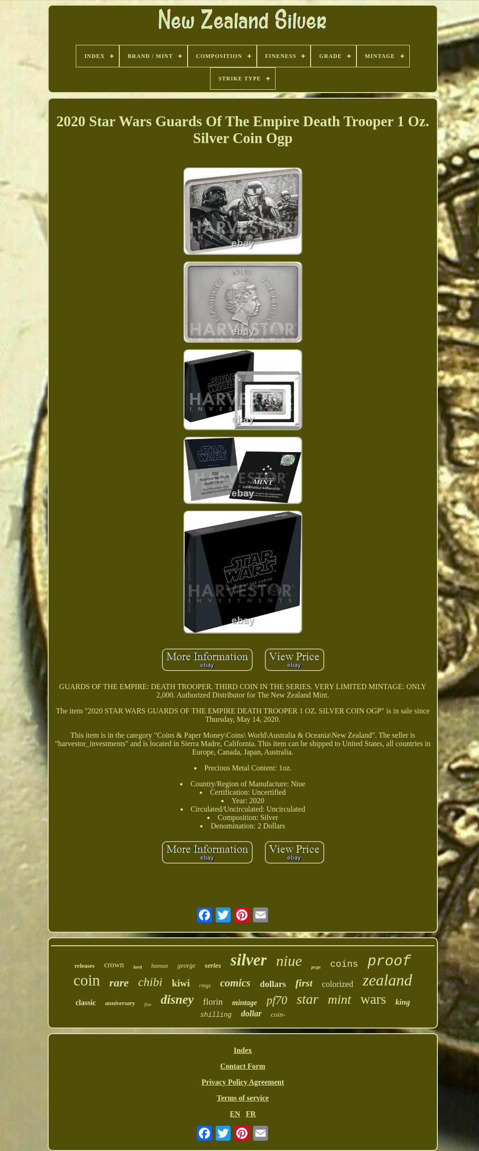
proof (389, 961)
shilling (216, 1015)
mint (339, 999)
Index (242, 1050)
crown (113, 964)
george (186, 965)
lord (137, 967)
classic (85, 1003)
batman (159, 966)
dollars (273, 984)
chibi (150, 982)
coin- (278, 1014)
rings (205, 985)
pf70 (277, 1000)
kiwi (181, 983)
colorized (337, 984)
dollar (251, 1013)
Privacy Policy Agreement (243, 1082)
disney (177, 1000)
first (304, 983)
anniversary (120, 1003)
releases (84, 965)
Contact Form (242, 1066)
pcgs (315, 967)
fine (148, 1004)
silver (249, 960)
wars (373, 999)
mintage (244, 1003)
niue (289, 960)
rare (119, 983)
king (402, 1002)
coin (86, 980)
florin (213, 1002)
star (308, 999)
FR (250, 1114)
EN (235, 1114)
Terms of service (243, 1098)
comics (235, 983)
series (213, 965)
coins (344, 964)
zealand (387, 980)
